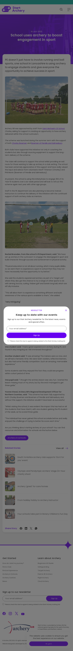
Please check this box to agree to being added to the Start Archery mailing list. (37, 341)
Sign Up (36, 335)
